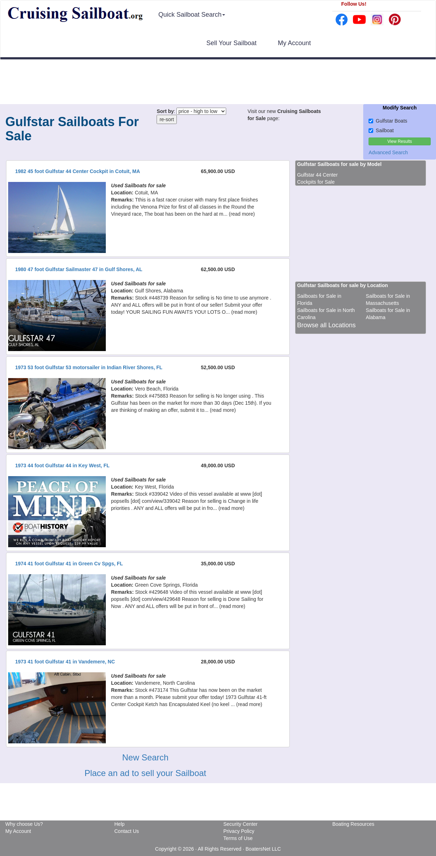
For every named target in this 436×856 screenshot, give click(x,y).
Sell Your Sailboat (231, 43)
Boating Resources (353, 824)
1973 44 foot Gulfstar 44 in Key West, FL (62, 465)
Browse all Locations (326, 325)
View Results (399, 141)
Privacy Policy (238, 831)
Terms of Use (237, 838)
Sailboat (381, 130)
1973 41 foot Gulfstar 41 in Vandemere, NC (65, 661)
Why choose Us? (24, 824)
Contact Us (126, 831)
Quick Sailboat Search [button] (191, 14)
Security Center (240, 824)
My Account (294, 43)
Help (119, 824)
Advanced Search (388, 152)
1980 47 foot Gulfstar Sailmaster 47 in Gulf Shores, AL (78, 269)
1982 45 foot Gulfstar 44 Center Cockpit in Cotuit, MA (77, 171)
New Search (145, 757)
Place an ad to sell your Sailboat (145, 773)
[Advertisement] (218, 83)
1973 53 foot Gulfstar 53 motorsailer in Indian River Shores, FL (89, 367)
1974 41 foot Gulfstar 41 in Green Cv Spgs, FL (69, 563)
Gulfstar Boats (388, 121)
